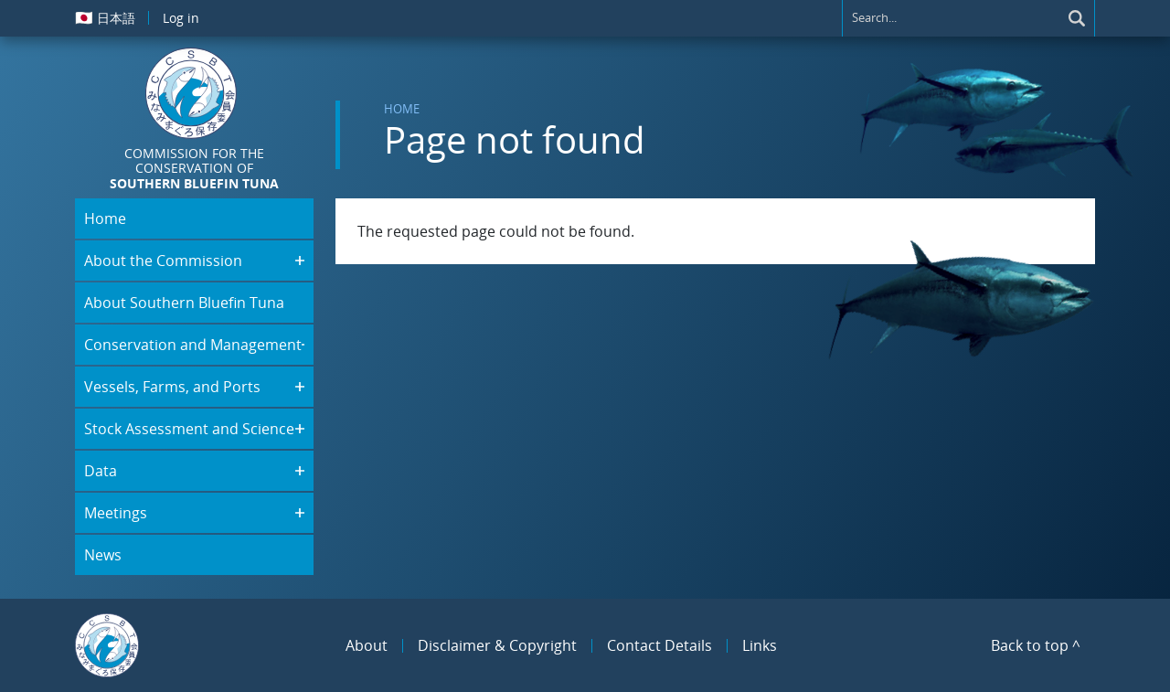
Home (402, 109)
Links (759, 645)
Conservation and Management (193, 345)
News (103, 555)
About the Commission (163, 260)
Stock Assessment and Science (189, 429)
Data (100, 471)
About (367, 645)
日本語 (105, 17)
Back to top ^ (1035, 645)
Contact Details (659, 645)
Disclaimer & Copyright (497, 645)
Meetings (115, 513)
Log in (181, 18)
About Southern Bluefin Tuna (184, 303)
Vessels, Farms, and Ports (172, 387)
